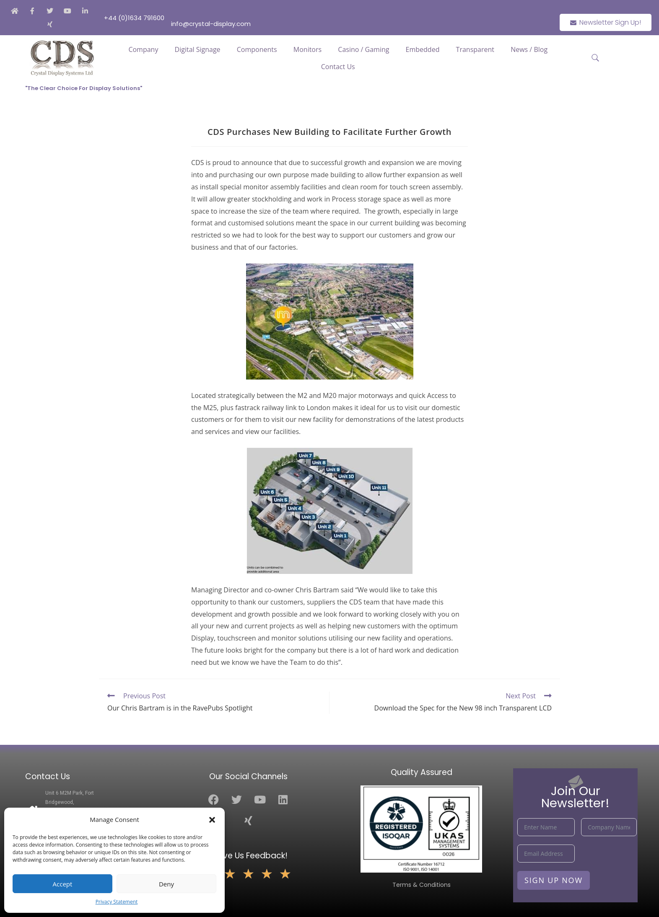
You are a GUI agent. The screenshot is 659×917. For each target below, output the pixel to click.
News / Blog (529, 49)
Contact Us (338, 66)
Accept (63, 884)
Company (143, 49)
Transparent (475, 49)
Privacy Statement (117, 901)
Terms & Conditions (421, 885)
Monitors (307, 49)
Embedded (423, 49)
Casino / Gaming (363, 49)
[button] (212, 820)
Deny (166, 884)
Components (257, 49)
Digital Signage (198, 49)
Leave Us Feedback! (248, 855)
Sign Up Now (553, 880)
